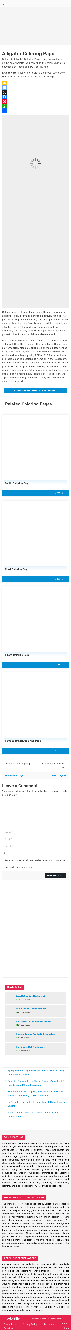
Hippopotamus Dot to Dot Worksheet (36, 1034)
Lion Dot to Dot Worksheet (30, 996)
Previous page (15, 775)
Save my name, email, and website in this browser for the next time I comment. (35, 864)
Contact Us (10, 1324)
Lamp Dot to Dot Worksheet (31, 1008)
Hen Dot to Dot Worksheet (30, 1047)
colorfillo (13, 1318)
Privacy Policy (30, 1324)
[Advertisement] (35, 22)
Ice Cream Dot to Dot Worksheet (33, 1021)
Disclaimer (49, 1324)
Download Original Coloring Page (35, 390)
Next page (58, 775)
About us (8, 1328)
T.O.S (64, 1324)
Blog (66, 1328)
